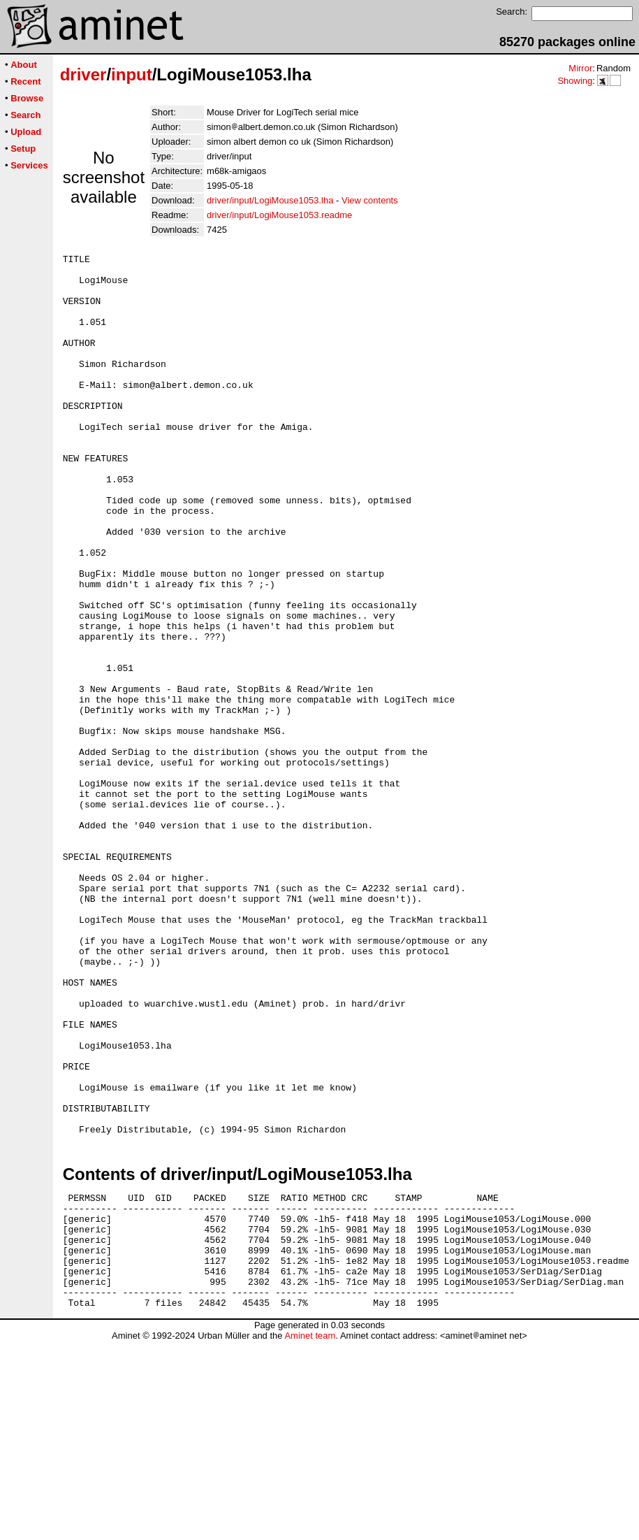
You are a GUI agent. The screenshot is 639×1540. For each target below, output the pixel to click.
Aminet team (309, 1535)
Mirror (580, 68)
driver (83, 74)
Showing (574, 80)
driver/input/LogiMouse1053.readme (279, 215)
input (131, 74)
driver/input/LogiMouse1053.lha (270, 200)
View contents (369, 200)
